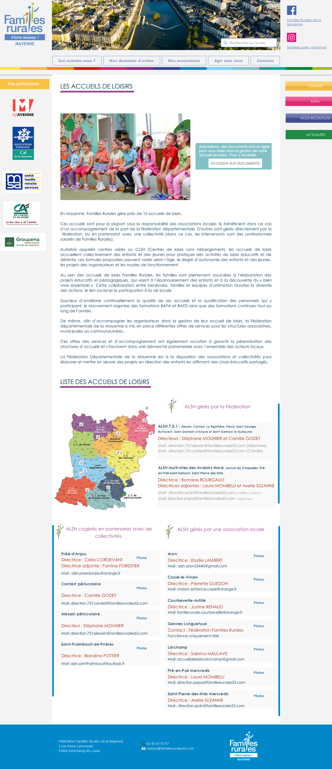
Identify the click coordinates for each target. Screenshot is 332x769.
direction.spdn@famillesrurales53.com (211, 705)
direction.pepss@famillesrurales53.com (211, 682)
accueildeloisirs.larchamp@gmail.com (211, 659)
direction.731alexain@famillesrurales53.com (207, 445)
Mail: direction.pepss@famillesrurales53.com (197, 498)
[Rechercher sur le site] (248, 42)
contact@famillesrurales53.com (170, 748)
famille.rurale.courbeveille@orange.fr (210, 612)
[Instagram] (291, 37)
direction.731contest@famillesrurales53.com (207, 451)
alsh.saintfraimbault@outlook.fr (98, 663)
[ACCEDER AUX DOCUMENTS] (235, 163)
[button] (166, 25)
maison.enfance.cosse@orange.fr (207, 589)
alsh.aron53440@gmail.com (202, 566)
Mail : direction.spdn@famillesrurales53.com (196, 492)
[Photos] (141, 557)
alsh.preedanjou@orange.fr (96, 573)
